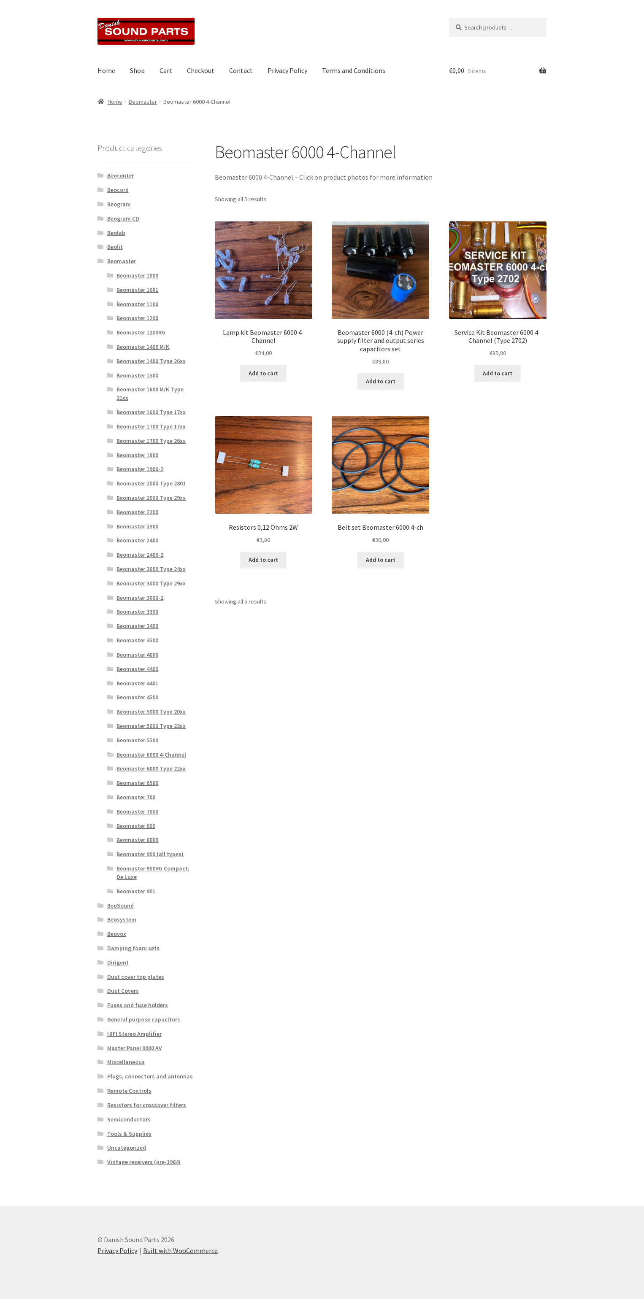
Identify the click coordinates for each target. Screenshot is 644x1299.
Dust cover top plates (135, 977)
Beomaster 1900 (137, 455)
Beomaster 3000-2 (139, 597)
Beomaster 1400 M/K (142, 346)
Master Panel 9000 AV (134, 1048)
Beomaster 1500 (137, 375)
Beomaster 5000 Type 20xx (151, 711)
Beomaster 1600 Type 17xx (151, 412)
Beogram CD (123, 218)
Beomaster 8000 (137, 840)
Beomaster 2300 (137, 526)
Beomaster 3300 (137, 611)
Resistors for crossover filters (146, 1105)
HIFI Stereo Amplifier (134, 1034)
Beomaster (143, 101)
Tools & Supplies (129, 1133)
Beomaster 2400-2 (139, 554)
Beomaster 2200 (137, 512)
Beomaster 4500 (137, 697)
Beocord (118, 190)
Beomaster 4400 (137, 669)
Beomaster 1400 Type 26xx (151, 361)
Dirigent (118, 962)
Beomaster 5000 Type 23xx (151, 726)
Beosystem (121, 919)
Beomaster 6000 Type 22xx (151, 768)
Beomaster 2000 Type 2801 (151, 483)
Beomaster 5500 (137, 740)
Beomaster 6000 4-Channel (151, 754)
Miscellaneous (126, 1062)
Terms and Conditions (353, 70)
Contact (241, 70)
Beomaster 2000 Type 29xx (151, 497)
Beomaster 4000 (137, 654)
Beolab (116, 233)
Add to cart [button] (263, 373)
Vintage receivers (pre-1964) (144, 1162)
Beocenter (120, 175)
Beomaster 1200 (137, 318)
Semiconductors (129, 1119)
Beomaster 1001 (137, 290)
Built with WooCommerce (180, 1250)
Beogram (119, 204)
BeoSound (120, 905)
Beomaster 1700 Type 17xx (151, 426)
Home (106, 70)
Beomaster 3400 (137, 626)
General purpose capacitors (143, 1019)
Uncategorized (126, 1147)
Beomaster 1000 (137, 275)
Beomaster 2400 (137, 540)
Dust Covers (123, 990)
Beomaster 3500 (137, 640)
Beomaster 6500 (137, 783)
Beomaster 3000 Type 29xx (151, 583)
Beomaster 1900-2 (139, 469)
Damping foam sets (133, 948)
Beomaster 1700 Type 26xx (151, 441)
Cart (166, 70)
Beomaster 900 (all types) (150, 854)
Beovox (116, 934)
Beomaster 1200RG (140, 332)
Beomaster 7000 (137, 811)
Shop (137, 70)
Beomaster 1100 (137, 304)
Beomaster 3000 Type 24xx (151, 569)
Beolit (115, 247)
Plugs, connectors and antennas (150, 1076)
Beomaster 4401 (137, 683)
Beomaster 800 (135, 826)
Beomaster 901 (135, 891)
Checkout (200, 70)
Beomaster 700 (135, 797)
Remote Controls (129, 1090)
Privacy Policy (287, 70)
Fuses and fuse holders (137, 1005)
